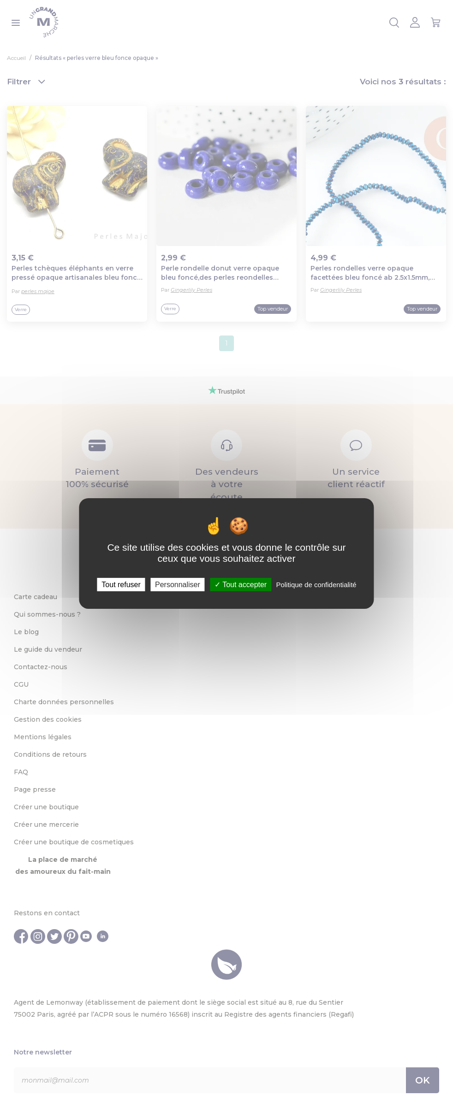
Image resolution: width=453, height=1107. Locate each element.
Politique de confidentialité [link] (316, 585)
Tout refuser (120, 585)
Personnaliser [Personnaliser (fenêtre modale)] (177, 585)
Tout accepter (241, 585)
